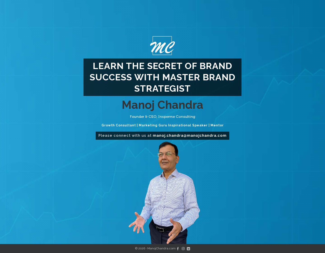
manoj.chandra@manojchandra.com (190, 135)
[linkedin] (188, 248)
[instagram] (183, 248)
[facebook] (177, 248)
